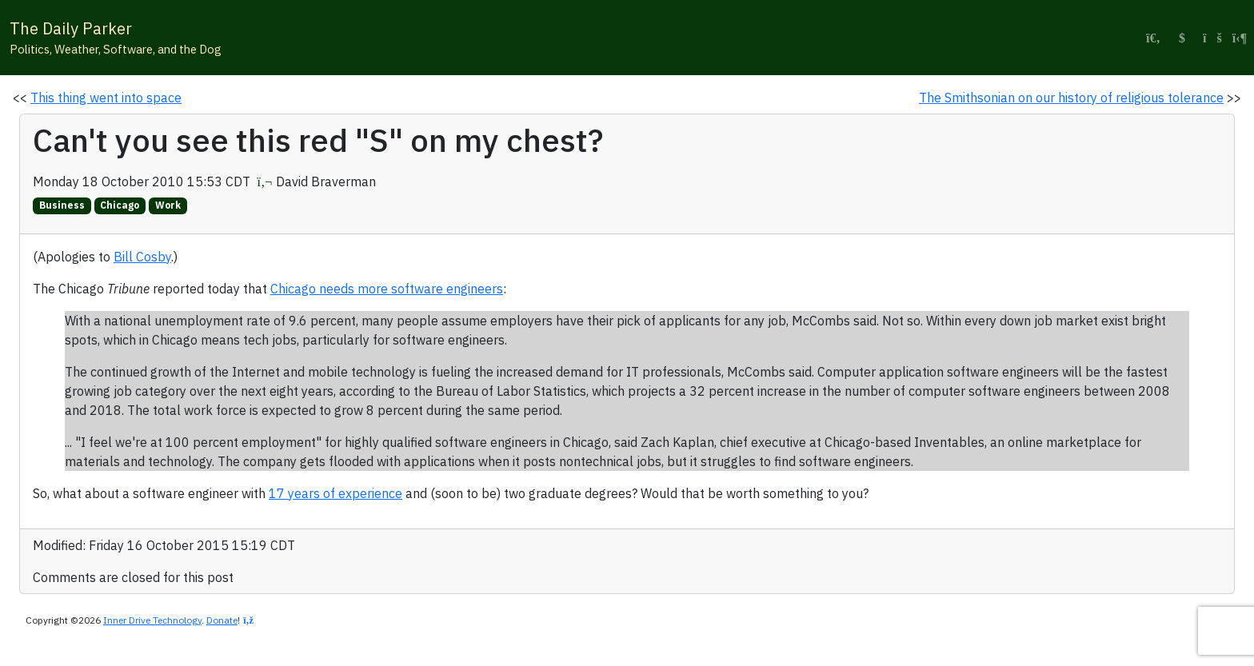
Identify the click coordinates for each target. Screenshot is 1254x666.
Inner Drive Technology (152, 620)
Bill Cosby (142, 257)
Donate (222, 620)
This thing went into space (106, 98)
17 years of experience (335, 493)
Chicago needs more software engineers (386, 289)
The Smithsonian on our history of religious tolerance (1071, 98)
